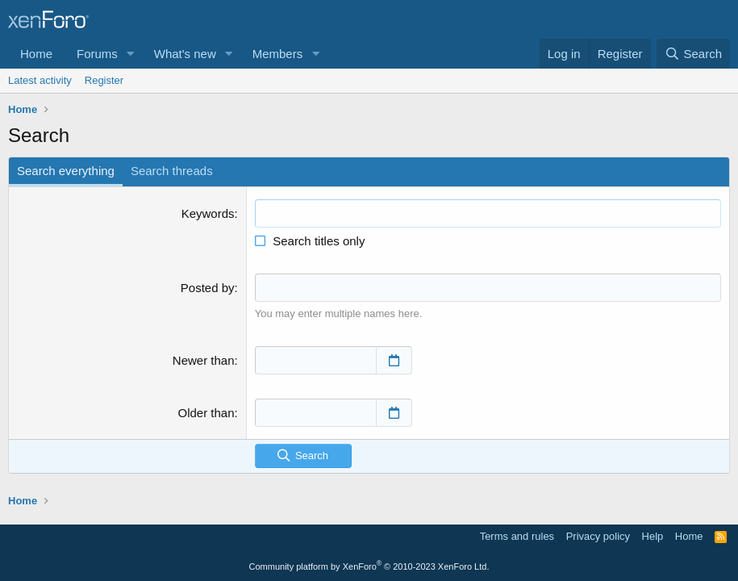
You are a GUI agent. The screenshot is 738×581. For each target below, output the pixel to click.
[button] (130, 54)
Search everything (66, 171)
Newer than (204, 359)
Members (277, 54)
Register (104, 80)
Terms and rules (517, 536)
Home (36, 54)
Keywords (208, 213)
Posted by (208, 288)
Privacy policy (598, 536)
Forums (97, 54)
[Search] (693, 54)
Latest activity (40, 80)
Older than (205, 412)
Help (653, 536)
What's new (185, 54)
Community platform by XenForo (369, 566)
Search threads (172, 171)
